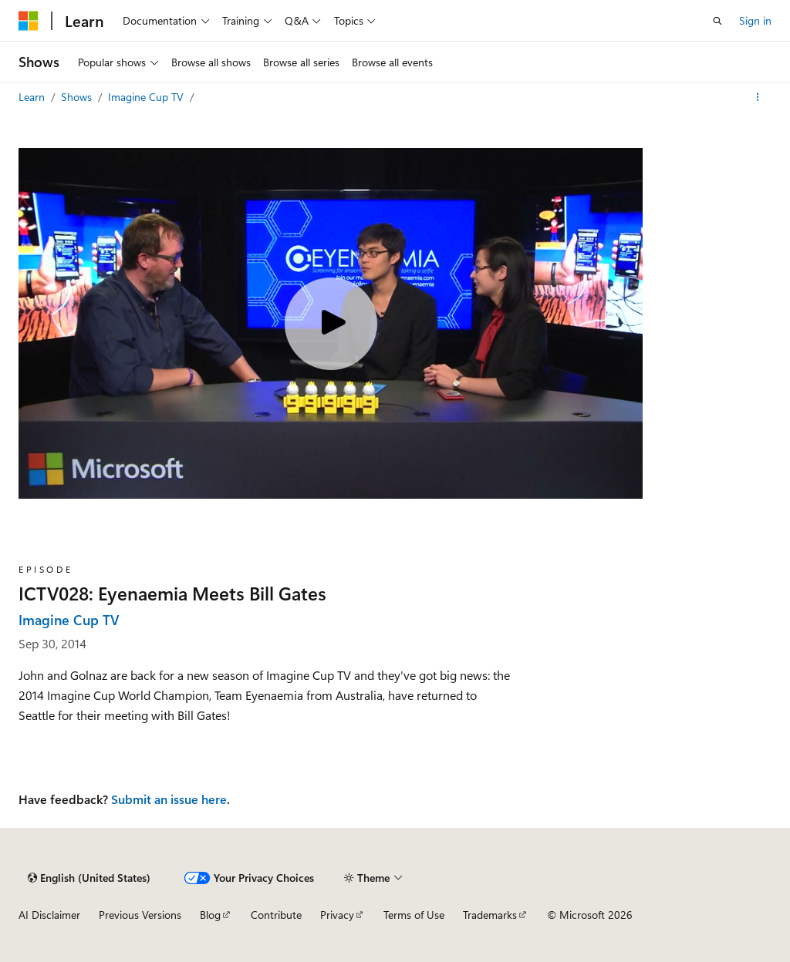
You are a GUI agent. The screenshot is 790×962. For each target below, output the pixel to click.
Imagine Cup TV (147, 96)
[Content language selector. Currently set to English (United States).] (89, 878)
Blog (210, 914)
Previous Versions (140, 914)
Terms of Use (413, 914)
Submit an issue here (169, 799)
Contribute (276, 914)
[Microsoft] (29, 21)
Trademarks (490, 914)
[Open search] (717, 21)
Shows (78, 96)
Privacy (337, 914)
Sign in (755, 20)
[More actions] (757, 97)
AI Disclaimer (49, 914)
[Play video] (331, 324)
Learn (33, 96)
